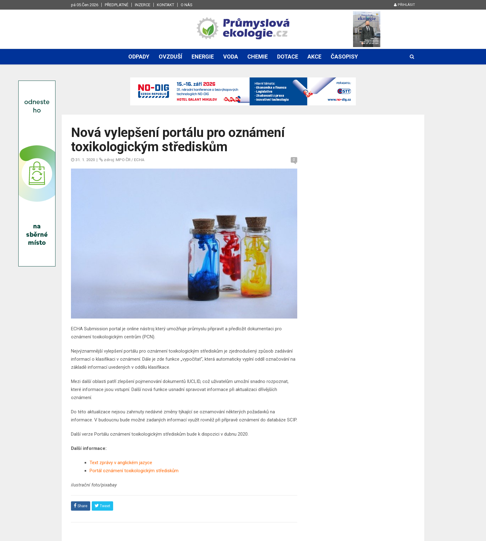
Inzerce (142, 4)
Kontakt (165, 4)
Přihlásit (404, 5)
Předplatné (116, 4)
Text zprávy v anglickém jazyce (121, 462)
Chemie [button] (257, 56)
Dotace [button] (287, 56)
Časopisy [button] (344, 56)
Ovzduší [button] (170, 56)
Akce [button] (314, 56)
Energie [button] (203, 56)
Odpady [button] (138, 56)
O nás (186, 4)
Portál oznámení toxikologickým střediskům (134, 470)
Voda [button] (230, 56)
